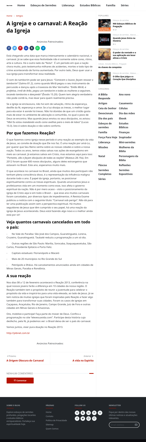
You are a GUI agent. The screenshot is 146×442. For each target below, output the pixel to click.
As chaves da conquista (110, 67)
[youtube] (100, 413)
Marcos (133, 35)
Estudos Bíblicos (111, 64)
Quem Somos (52, 428)
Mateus (133, 73)
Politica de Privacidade (56, 420)
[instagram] (88, 418)
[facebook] (132, 5)
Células (101, 64)
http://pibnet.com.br (18, 333)
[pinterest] (94, 413)
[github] (94, 418)
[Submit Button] (136, 424)
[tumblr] (83, 413)
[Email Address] (121, 424)
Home (49, 412)
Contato (49, 416)
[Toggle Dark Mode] (136, 5)
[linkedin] (88, 413)
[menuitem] (21, 5)
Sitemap (50, 424)
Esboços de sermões (121, 20)
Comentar (20, 380)
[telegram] (77, 413)
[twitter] (83, 418)
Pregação (122, 64)
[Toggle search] (138, 5)
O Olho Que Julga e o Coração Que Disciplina (124, 78)
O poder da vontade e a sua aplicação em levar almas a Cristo (124, 55)
